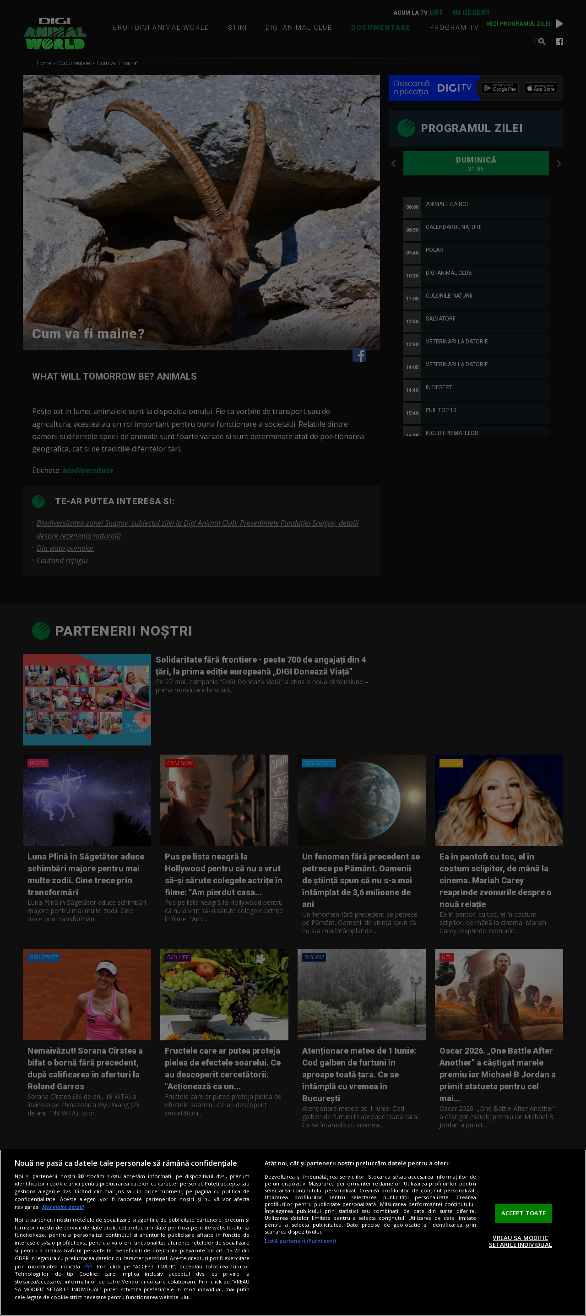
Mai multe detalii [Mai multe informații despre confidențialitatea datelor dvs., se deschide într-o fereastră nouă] (63, 1206)
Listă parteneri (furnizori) (300, 1240)
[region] (293, 1232)
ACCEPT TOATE (523, 1213)
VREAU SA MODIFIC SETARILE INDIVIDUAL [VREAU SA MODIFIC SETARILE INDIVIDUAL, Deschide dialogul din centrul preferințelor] (520, 1241)
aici (87, 1266)
